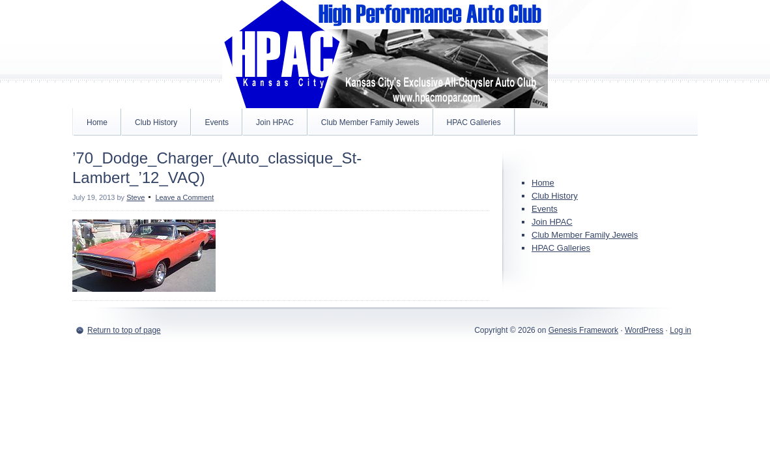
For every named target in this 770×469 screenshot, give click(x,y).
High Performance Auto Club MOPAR (385, 54)
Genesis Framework (583, 330)
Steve (135, 197)
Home (97, 122)
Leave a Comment (184, 197)
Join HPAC (275, 122)
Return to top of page (124, 330)
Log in (680, 330)
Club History (156, 122)
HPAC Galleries (474, 122)
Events (217, 122)
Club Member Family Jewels (370, 122)
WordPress (644, 330)
